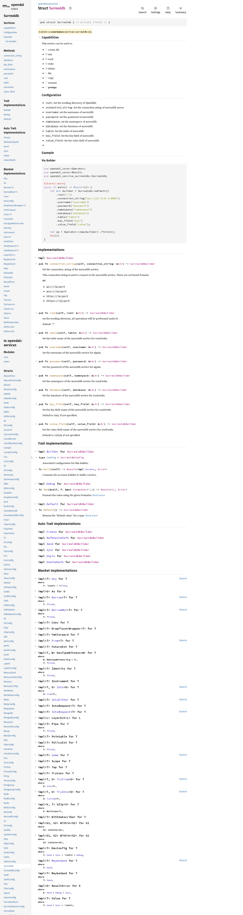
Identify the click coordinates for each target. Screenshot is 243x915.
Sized (63, 585)
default (48, 509)
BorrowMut (59, 610)
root (53, 312)
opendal (17, 5)
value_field (58, 423)
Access (90, 469)
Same (55, 755)
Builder (52, 451)
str (120, 263)
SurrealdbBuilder (60, 258)
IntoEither (60, 699)
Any (54, 579)
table (53, 332)
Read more (99, 495)
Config (51, 457)
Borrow (57, 597)
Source (183, 578)
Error (101, 469)
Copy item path (70, 8)
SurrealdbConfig (72, 457)
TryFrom (63, 779)
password (56, 361)
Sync (50, 550)
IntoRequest (61, 712)
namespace (57, 375)
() (113, 489)
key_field (57, 404)
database (56, 389)
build (47, 469)
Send (50, 544)
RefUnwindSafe (58, 538)
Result (71, 469)
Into (60, 687)
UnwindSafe (55, 562)
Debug (51, 483)
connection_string (63, 263)
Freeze (52, 532)
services (53, 3)
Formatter (80, 489)
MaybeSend (59, 860)
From (55, 640)
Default (52, 504)
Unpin (51, 556)
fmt (45, 489)
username (56, 347)
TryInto (63, 792)
